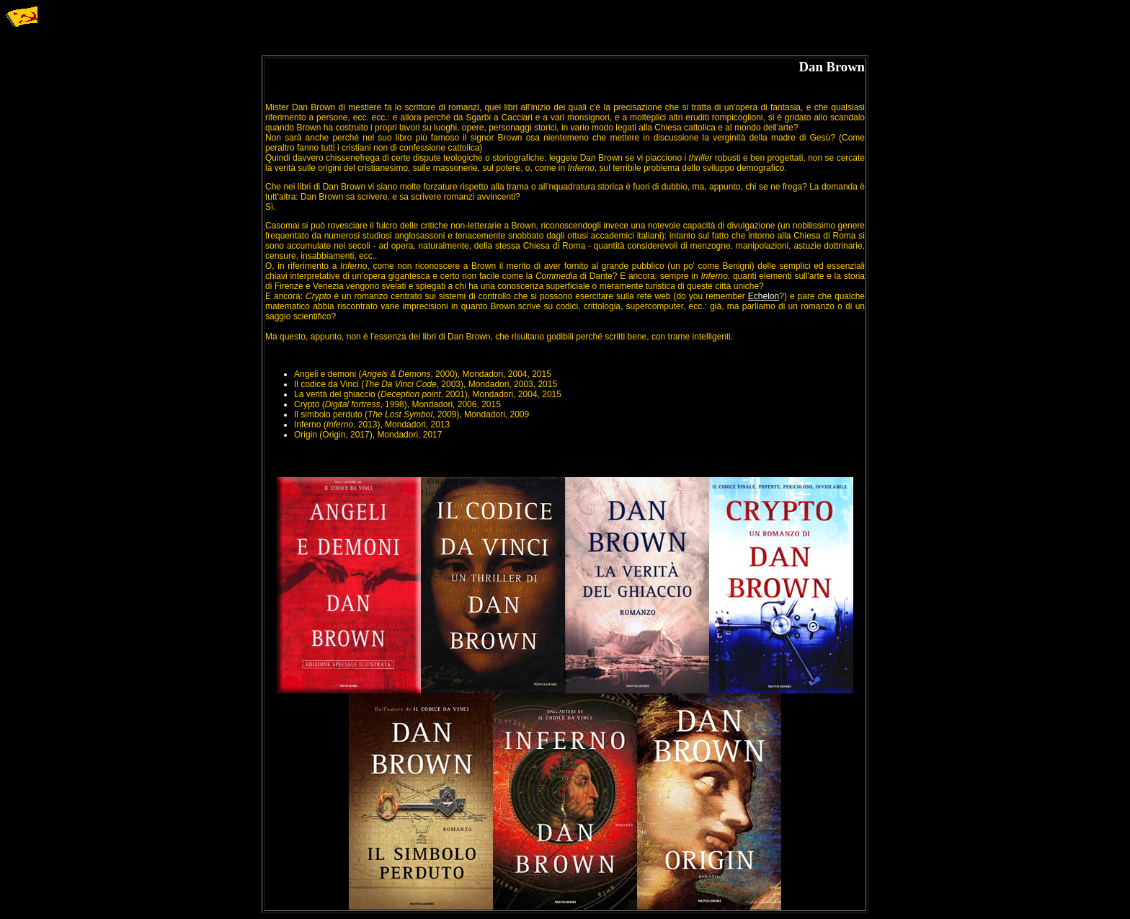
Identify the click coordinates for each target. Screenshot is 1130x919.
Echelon (763, 296)
